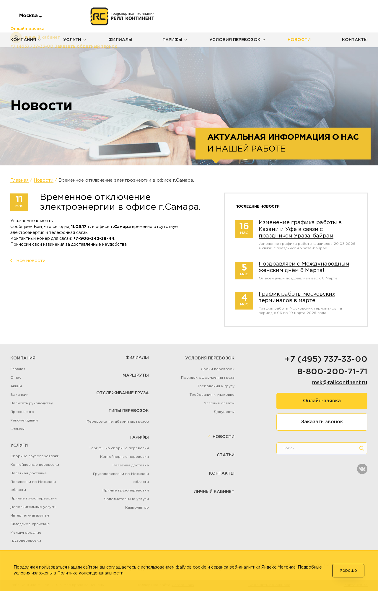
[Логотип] (122, 16)
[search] (361, 448)
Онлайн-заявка (322, 401)
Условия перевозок (232, 40)
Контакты (355, 40)
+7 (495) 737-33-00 (326, 359)
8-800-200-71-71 (332, 371)
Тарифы (170, 40)
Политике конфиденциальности (90, 573)
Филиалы (119, 40)
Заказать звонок (322, 422)
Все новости (30, 261)
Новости (295, 40)
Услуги (71, 40)
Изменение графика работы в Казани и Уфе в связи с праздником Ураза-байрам (300, 229)
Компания (22, 40)
